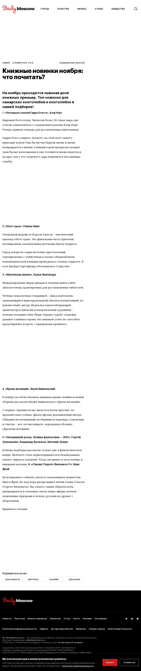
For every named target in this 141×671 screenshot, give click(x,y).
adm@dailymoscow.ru (35, 637)
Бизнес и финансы (37, 617)
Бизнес (82, 8)
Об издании (100, 617)
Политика (19, 617)
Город (45, 8)
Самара (6, 63)
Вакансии (81, 626)
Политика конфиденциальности (19, 626)
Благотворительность (120, 626)
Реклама (87, 617)
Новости (6, 617)
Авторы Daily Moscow (62, 626)
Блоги (76, 617)
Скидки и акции (97, 626)
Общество (118, 8)
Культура (63, 8)
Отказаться (129, 661)
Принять (108, 661)
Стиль (99, 8)
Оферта (44, 626)
